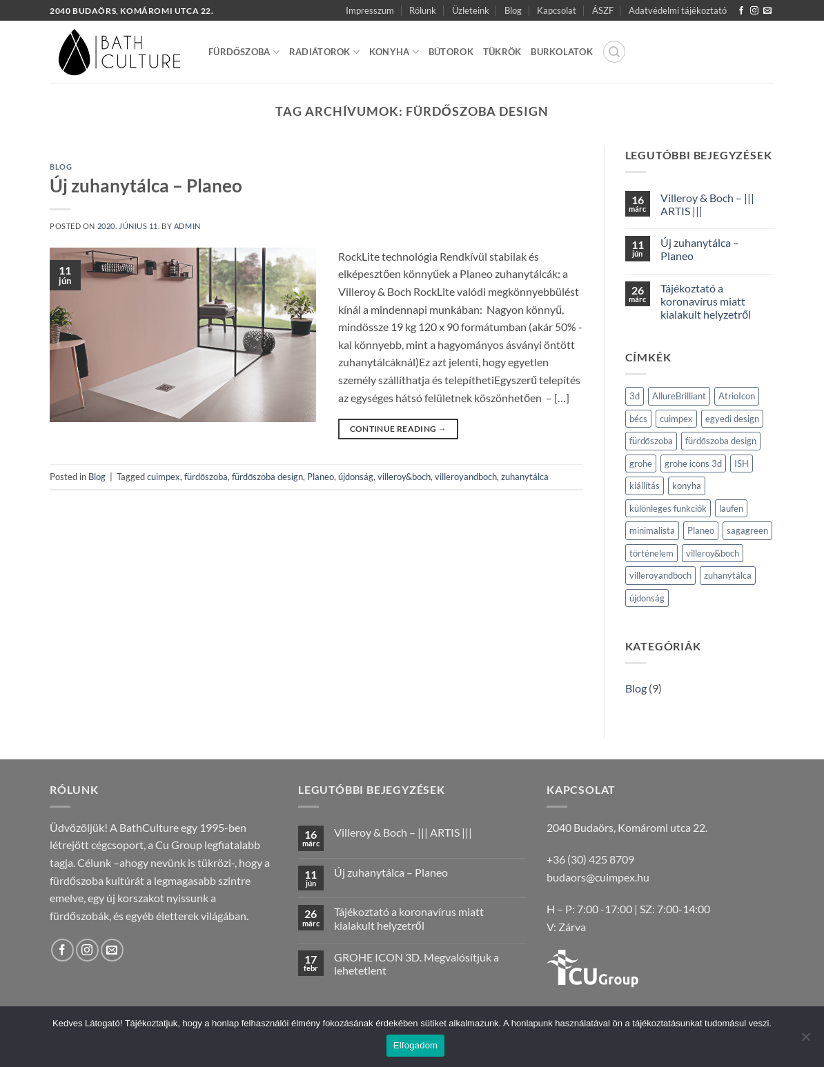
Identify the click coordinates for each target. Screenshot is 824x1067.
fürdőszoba (206, 476)
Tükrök (502, 51)
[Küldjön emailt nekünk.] (767, 11)
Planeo (320, 476)
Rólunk (422, 10)
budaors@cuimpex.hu (598, 877)
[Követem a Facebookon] (741, 11)
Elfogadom (415, 1045)
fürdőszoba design (267, 476)
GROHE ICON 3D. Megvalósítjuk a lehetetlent (416, 963)
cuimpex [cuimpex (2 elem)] (676, 418)
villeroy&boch (404, 476)
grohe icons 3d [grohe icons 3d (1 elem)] (693, 463)
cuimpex (163, 476)
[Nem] (805, 1041)
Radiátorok (324, 52)
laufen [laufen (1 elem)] (731, 508)
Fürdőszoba (243, 52)
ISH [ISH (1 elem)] (741, 463)
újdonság (355, 476)
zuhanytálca (525, 476)
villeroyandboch (466, 476)
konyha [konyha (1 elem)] (686, 485)
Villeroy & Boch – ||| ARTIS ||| (707, 204)
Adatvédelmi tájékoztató (678, 10)
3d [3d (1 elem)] (634, 395)
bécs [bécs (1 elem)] (638, 418)
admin (187, 225)
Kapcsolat (556, 10)
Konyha (394, 52)
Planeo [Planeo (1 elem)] (700, 530)
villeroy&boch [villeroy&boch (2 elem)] (712, 553)
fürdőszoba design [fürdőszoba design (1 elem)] (720, 440)
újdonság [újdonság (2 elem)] (647, 598)
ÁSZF (603, 10)
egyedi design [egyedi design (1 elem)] (732, 418)
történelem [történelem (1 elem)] (651, 553)
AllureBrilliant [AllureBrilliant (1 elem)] (679, 395)
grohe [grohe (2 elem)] (640, 463)
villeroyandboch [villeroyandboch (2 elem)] (660, 575)
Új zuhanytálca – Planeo (146, 185)
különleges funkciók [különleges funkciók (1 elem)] (668, 508)
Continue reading (398, 428)
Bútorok (451, 51)
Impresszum (370, 10)
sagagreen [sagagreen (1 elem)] (747, 530)
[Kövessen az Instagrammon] (754, 11)
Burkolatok (562, 51)
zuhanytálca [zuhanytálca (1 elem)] (728, 575)
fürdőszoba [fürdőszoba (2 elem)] (651, 440)
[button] (614, 52)
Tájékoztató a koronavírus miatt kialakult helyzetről (705, 301)
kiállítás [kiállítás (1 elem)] (644, 485)
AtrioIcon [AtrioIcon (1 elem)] (736, 395)
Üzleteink (470, 10)
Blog (513, 10)
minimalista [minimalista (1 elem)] (652, 530)
